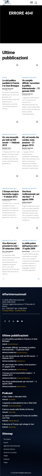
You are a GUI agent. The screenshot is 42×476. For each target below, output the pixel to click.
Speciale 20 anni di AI (29, 77)
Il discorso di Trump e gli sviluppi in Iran (18, 424)
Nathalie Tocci (6, 148)
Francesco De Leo (27, 94)
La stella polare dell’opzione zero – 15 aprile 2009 (30, 246)
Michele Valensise (27, 148)
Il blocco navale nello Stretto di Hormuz (18, 409)
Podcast (5, 399)
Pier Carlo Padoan (7, 251)
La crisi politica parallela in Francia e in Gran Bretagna (10, 83)
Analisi (4, 77)
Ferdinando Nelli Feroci (9, 199)
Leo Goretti (12, 399)
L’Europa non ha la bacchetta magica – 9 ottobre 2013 (10, 194)
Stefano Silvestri (27, 202)
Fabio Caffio (12, 412)
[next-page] (38, 279)
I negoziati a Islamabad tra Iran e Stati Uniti (19, 403)
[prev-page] (4, 279)
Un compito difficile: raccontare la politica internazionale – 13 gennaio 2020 (19, 349)
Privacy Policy (7, 310)
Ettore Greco (26, 251)
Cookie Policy (20, 310)
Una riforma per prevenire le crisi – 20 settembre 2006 (10, 246)
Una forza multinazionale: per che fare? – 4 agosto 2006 (31, 195)
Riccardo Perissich (7, 88)
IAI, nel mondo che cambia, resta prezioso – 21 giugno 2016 (30, 141)
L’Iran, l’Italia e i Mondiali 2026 (14, 397)
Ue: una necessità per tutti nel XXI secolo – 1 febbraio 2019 (10, 141)
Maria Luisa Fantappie (15, 406)
